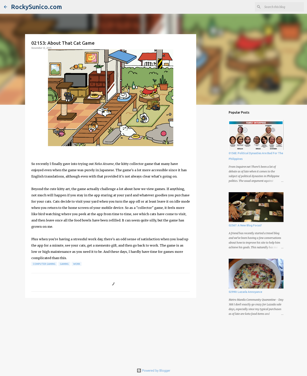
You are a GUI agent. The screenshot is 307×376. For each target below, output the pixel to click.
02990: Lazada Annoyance (245, 291)
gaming (64, 264)
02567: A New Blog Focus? (245, 225)
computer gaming (44, 264)
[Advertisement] (110, 331)
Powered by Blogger (153, 370)
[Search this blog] (283, 7)
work (76, 264)
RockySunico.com (36, 6)
